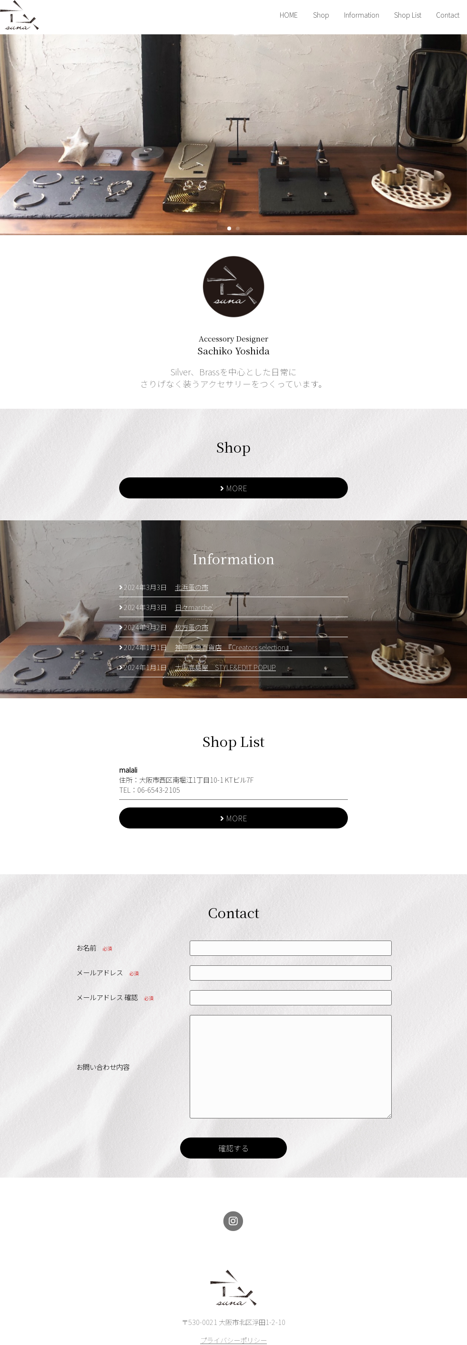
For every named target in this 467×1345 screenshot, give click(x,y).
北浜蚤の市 (191, 587)
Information (361, 15)
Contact (447, 15)
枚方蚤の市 (191, 627)
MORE (233, 488)
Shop (321, 15)
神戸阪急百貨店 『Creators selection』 (233, 647)
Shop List (407, 15)
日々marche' (194, 607)
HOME (289, 15)
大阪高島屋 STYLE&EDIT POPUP (225, 667)
